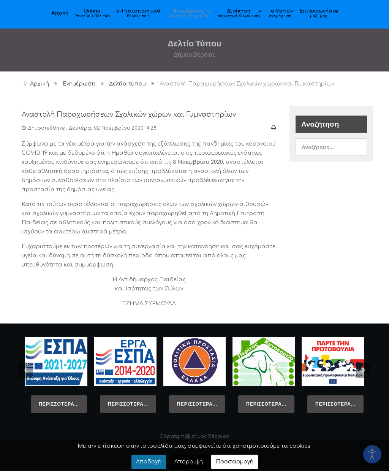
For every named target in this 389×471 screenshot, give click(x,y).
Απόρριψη (188, 462)
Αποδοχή (148, 462)
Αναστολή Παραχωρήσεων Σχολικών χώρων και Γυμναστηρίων (137, 114)
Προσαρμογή (234, 462)
